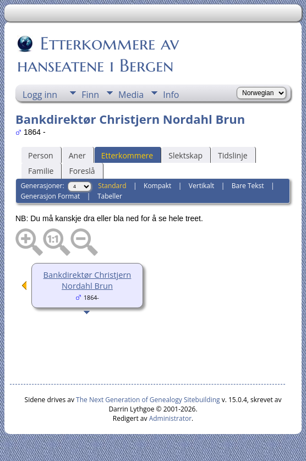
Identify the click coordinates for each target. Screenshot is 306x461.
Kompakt (157, 185)
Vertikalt (201, 185)
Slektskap (185, 155)
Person (40, 155)
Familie (40, 171)
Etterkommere (127, 155)
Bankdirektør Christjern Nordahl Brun (87, 280)
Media (131, 95)
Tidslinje (233, 155)
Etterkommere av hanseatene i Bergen (98, 54)
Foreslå (82, 171)
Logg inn (40, 95)
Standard (112, 185)
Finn (90, 95)
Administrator (170, 418)
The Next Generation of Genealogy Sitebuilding (148, 399)
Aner (77, 155)
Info (171, 95)
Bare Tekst (248, 185)
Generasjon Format (50, 196)
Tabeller (109, 196)
